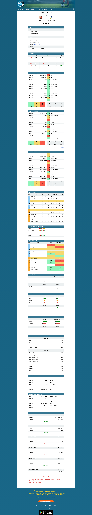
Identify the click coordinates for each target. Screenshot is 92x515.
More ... (62, 147)
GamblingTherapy (46, 497)
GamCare (54, 497)
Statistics (44, 9)
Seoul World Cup (38, 39)
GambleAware (38, 497)
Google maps (37, 44)
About (50, 505)
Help (37, 505)
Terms (46, 505)
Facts (32, 9)
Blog (51, 9)
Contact (54, 505)
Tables (27, 9)
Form (38, 9)
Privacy (41, 505)
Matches (20, 9)
